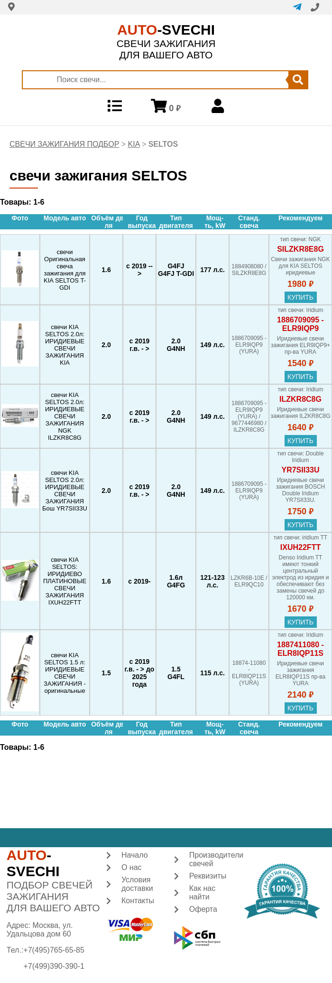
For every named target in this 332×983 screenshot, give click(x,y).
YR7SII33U (300, 470)
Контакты (137, 901)
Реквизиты (207, 876)
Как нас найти (202, 892)
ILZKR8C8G (300, 399)
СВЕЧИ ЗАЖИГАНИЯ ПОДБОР (64, 144)
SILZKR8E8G (300, 249)
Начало (134, 855)
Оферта (203, 909)
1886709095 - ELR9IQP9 (300, 324)
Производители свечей (216, 859)
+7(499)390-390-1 (53, 966)
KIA (134, 144)
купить (300, 297)
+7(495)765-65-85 (53, 950)
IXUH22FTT (300, 547)
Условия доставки (137, 884)
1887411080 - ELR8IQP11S (300, 649)
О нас (131, 867)
